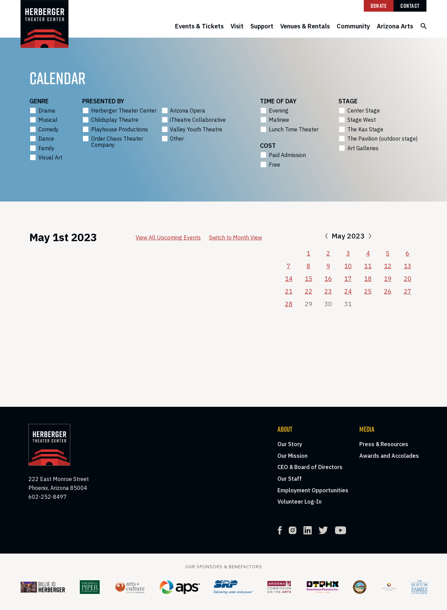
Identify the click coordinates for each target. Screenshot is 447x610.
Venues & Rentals (305, 26)
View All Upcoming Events (168, 237)
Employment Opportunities (312, 490)
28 (289, 304)
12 (388, 266)
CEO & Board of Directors (310, 467)
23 (328, 291)
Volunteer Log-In (299, 501)
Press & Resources (383, 444)
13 (407, 266)
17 (348, 279)
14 (289, 279)
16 (328, 279)
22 (308, 291)
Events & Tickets (199, 26)
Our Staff (289, 478)
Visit (237, 26)
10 (348, 266)
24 (348, 291)
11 (368, 266)
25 (368, 291)
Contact (410, 6)
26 (388, 291)
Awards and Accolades (389, 455)
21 (289, 291)
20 (407, 279)
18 (368, 279)
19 (388, 279)
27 (407, 291)
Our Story (289, 444)
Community (353, 26)
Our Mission (292, 455)
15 (308, 279)
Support (261, 26)
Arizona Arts (395, 26)
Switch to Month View (235, 237)
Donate (379, 6)
